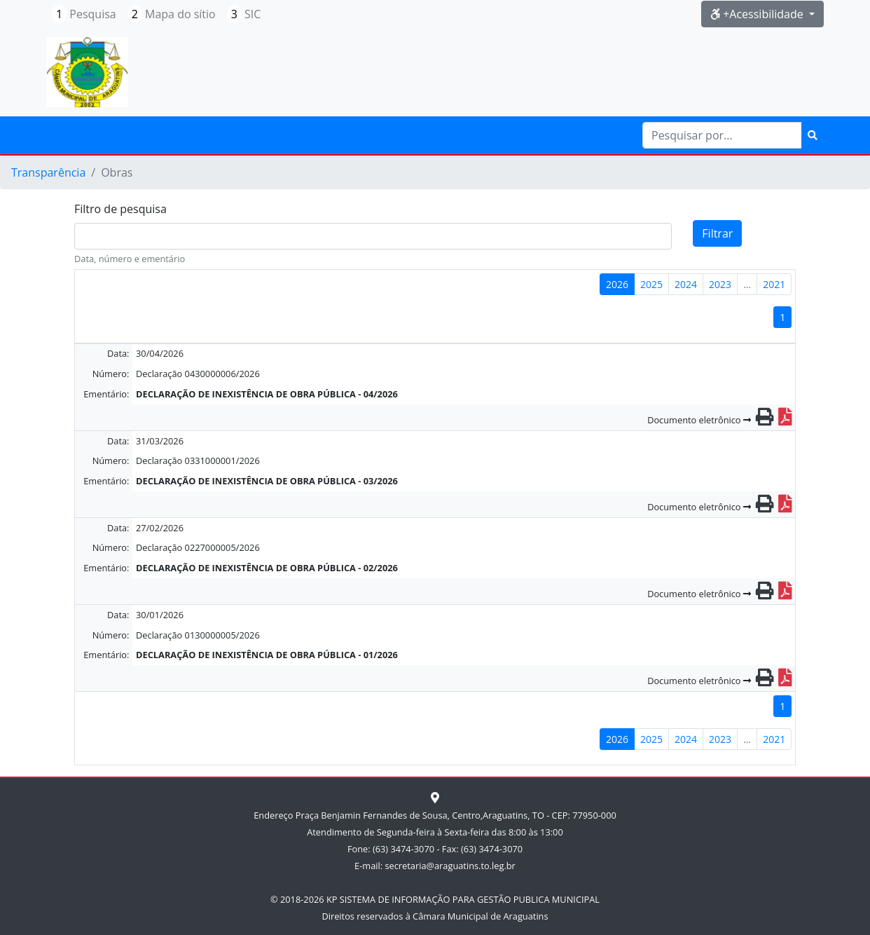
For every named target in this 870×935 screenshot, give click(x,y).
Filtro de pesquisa (120, 209)
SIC (244, 14)
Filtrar (717, 233)
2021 (774, 284)
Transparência (48, 172)
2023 (720, 284)
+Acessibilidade (758, 14)
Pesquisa (84, 14)
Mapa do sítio (171, 14)
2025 (651, 284)
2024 (686, 284)
